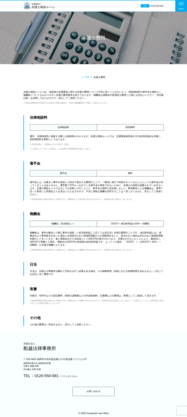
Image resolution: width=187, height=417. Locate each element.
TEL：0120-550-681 (50, 376)
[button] (181, 6)
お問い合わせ (93, 391)
